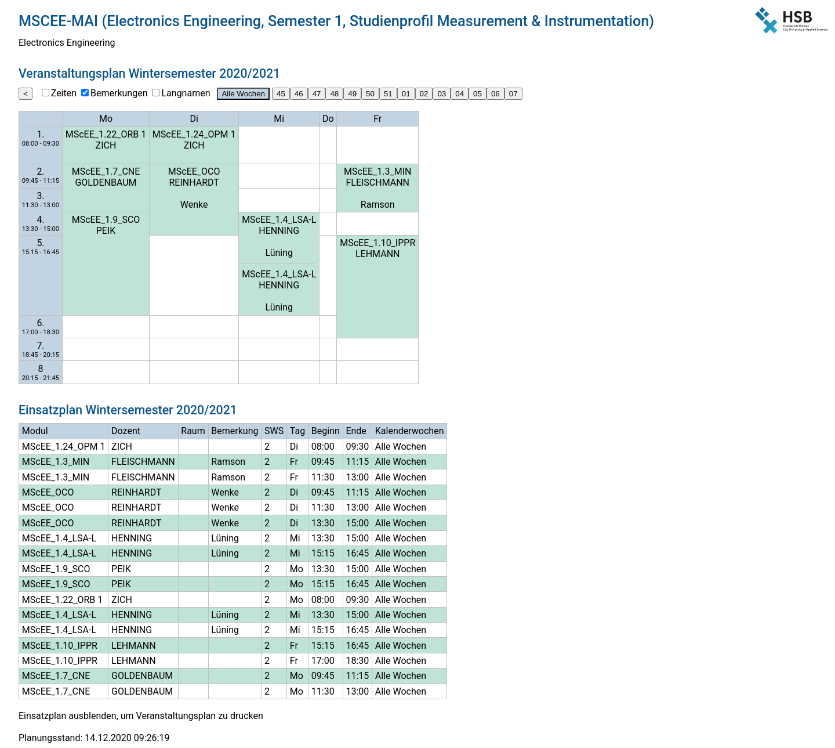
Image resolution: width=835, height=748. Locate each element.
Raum (193, 430)
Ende (356, 430)
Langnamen (185, 93)
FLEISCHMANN (377, 182)
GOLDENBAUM (105, 182)
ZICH (106, 145)
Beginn (325, 430)
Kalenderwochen (409, 430)
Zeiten (64, 93)
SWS (274, 430)
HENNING (279, 230)
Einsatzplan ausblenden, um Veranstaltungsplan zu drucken (141, 715)
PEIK (106, 230)
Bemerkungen (118, 93)
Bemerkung (234, 430)
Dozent (125, 430)
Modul (35, 430)
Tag (297, 430)
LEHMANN (377, 253)
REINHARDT (194, 182)
